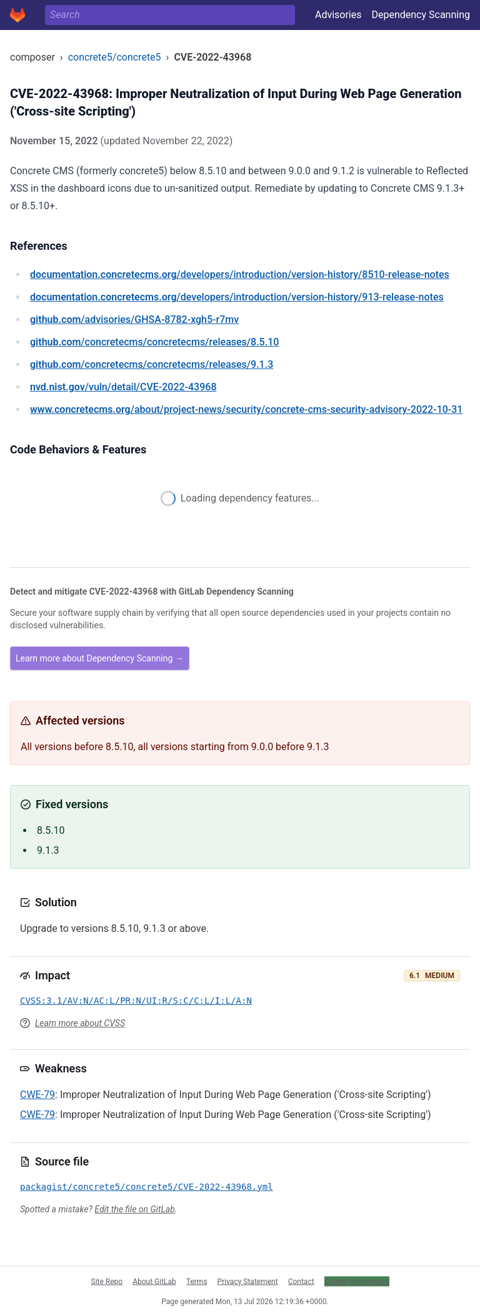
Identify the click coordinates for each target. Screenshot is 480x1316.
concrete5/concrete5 (114, 57)
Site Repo (107, 1281)
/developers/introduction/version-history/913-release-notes (237, 297)
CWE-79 (37, 1095)
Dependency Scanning (420, 15)
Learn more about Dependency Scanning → (100, 658)
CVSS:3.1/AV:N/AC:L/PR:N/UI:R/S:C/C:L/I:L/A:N (136, 1001)
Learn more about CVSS (80, 1023)
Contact (301, 1281)
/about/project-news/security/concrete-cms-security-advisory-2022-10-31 (246, 409)
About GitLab (154, 1281)
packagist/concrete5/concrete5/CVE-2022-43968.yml (146, 1187)
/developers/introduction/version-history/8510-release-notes (239, 274)
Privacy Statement (248, 1281)
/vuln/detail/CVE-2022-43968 (123, 387)
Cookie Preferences (356, 1281)
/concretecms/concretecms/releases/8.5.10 (154, 342)
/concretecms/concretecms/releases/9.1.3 (151, 364)
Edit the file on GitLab (134, 1209)
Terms (197, 1281)
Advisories (338, 15)
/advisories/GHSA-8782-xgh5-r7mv (134, 319)
